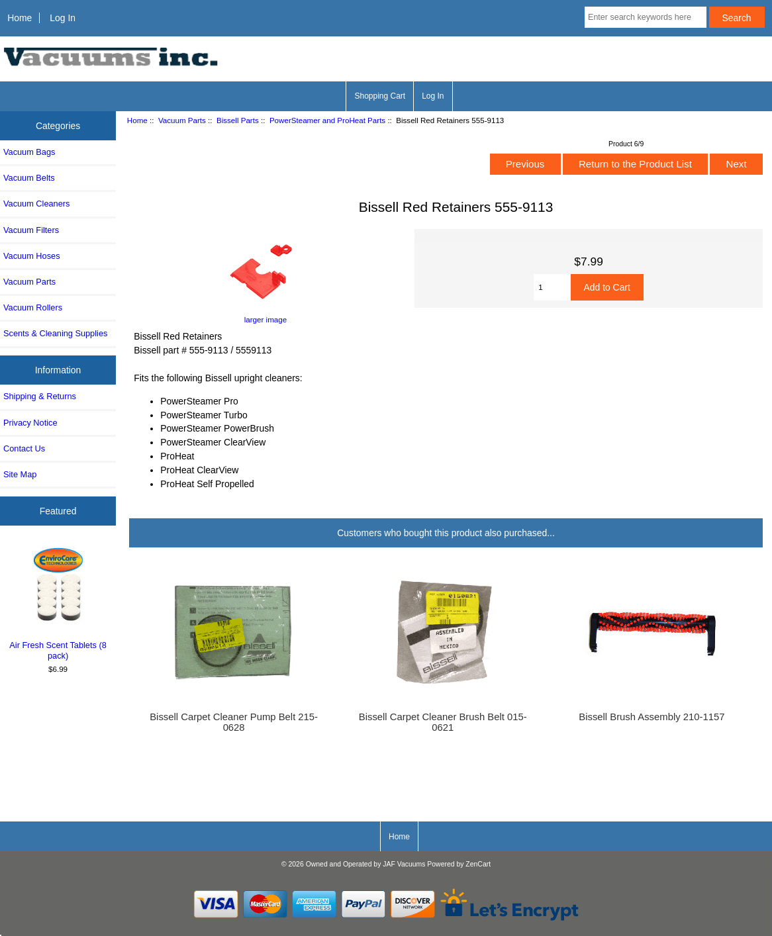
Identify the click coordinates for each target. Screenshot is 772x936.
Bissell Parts (238, 120)
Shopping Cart (379, 96)
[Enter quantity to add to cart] (552, 287)
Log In (62, 18)
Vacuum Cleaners (36, 204)
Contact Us (24, 448)
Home (19, 18)
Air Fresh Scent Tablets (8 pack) (58, 602)
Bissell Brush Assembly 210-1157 (651, 717)
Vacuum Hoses (31, 256)
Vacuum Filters (31, 230)
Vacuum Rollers (32, 307)
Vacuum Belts (29, 178)
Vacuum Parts (182, 120)
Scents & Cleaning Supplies (55, 333)
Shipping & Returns (39, 396)
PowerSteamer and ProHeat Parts (327, 120)
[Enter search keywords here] (645, 17)
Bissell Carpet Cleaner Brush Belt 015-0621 (443, 722)
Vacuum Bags (29, 152)
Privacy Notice (30, 423)
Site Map (19, 474)
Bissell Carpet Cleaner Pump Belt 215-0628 (234, 722)
